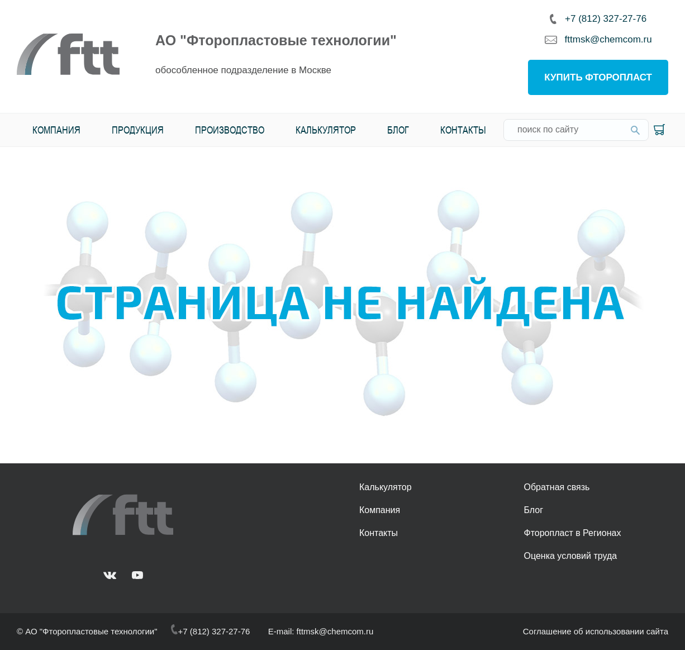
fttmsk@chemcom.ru (598, 40)
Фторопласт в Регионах (572, 533)
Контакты (463, 129)
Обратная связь (556, 487)
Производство (229, 129)
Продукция (138, 129)
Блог (398, 129)
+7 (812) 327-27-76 (598, 18)
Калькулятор (326, 129)
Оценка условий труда (570, 556)
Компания (56, 129)
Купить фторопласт (598, 77)
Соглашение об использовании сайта (595, 631)
